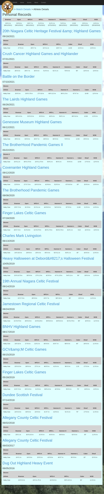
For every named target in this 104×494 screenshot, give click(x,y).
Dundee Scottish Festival (22, 395)
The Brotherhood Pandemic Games (31, 190)
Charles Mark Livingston (22, 236)
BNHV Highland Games (21, 327)
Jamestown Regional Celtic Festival (31, 304)
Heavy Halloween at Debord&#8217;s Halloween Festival (48, 258)
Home (22, 2)
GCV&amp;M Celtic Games (24, 349)
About (36, 2)
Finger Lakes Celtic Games (24, 213)
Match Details (23, 9)
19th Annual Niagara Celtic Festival (31, 281)
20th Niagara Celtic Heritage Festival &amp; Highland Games (52, 31)
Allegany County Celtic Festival (27, 418)
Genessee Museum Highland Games (32, 122)
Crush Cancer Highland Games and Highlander (40, 54)
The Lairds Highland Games (25, 99)
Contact (43, 2)
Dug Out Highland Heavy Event (28, 463)
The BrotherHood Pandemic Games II (33, 145)
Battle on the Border (19, 76)
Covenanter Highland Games (26, 167)
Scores (29, 2)
